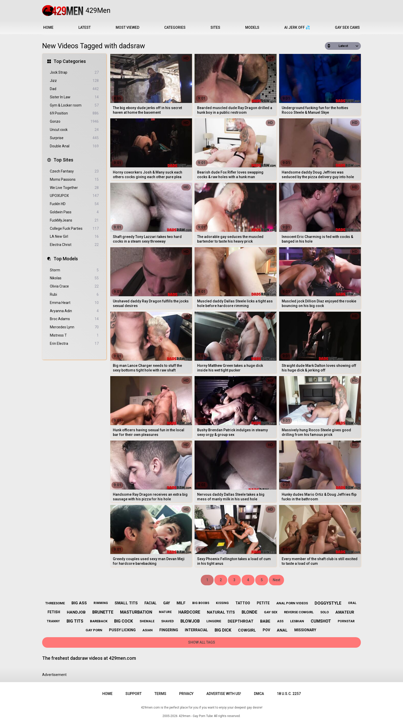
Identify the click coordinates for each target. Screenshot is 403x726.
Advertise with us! (223, 694)
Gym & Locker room (74, 105)
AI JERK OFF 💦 (297, 27)
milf (181, 603)
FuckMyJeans (74, 220)
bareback (98, 621)
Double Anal (74, 146)
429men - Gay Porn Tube (196, 716)
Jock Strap (74, 72)
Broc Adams (74, 319)
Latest (84, 27)
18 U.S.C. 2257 (289, 694)
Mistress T (74, 335)
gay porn (94, 630)
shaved (167, 621)
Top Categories (69, 61)
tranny (53, 621)
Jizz (74, 81)
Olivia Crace (74, 286)
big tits (75, 621)
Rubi (74, 294)
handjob (76, 612)
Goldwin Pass (74, 212)
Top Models (65, 258)
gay (166, 603)
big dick (223, 630)
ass (280, 621)
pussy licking (122, 630)
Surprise (74, 138)
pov (266, 630)
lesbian (297, 621)
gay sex (270, 612)
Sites (215, 27)
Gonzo (74, 121)
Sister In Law (74, 97)
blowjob (190, 621)
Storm (74, 270)
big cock (123, 621)
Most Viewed (127, 27)
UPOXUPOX (74, 196)
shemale (147, 621)
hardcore (189, 612)
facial (150, 603)
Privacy (186, 694)
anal (282, 630)
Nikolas (74, 278)
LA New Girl (74, 236)
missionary (305, 630)
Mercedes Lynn (74, 327)
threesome (55, 603)
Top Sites (63, 160)
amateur (344, 612)
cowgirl (247, 630)
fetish (54, 612)
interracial (196, 630)
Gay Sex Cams (347, 27)
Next (276, 580)
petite (263, 603)
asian (147, 630)
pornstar (346, 621)
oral (352, 603)
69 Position (74, 113)
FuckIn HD (74, 204)
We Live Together (74, 188)
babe (265, 621)
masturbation (136, 612)
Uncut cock (74, 130)
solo (324, 612)
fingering (168, 630)
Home (48, 27)
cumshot (321, 621)
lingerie (213, 621)
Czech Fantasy (74, 171)
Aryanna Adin (74, 311)
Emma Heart (74, 303)
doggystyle (328, 603)
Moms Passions (74, 179)
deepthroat (240, 621)
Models (252, 27)
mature (165, 612)
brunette (102, 612)
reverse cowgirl (299, 612)
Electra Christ (74, 245)
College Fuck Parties (74, 228)
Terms (160, 694)
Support (133, 694)
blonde (249, 612)
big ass (79, 603)
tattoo (242, 603)
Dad (74, 89)
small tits (126, 603)
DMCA (259, 694)
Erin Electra (74, 343)
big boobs (200, 603)
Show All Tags (201, 642)
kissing (222, 603)
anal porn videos (292, 603)
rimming (101, 603)
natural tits (221, 612)
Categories (175, 27)
